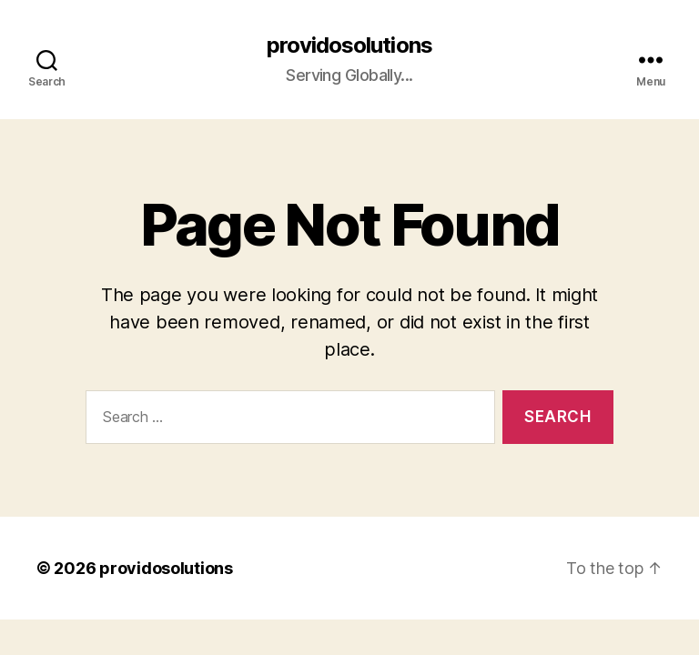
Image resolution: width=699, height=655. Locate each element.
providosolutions (349, 45)
